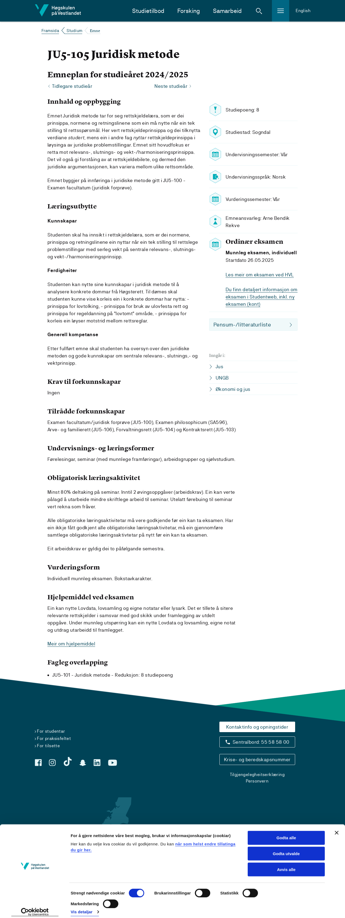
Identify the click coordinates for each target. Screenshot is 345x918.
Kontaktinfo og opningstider (257, 727)
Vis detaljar (81, 907)
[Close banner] (337, 828)
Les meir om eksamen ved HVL (260, 275)
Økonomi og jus (233, 389)
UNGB (222, 378)
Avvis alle (286, 865)
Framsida (50, 30)
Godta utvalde (286, 849)
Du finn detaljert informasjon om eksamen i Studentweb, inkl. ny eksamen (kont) (262, 297)
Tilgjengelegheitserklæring (257, 774)
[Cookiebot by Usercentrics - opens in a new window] (34, 907)
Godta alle (286, 833)
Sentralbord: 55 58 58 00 (261, 742)
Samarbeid (227, 11)
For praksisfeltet (54, 738)
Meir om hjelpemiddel (71, 643)
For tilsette (48, 745)
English (303, 10)
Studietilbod (148, 11)
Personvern (257, 781)
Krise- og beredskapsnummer (257, 759)
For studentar (51, 731)
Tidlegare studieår (72, 86)
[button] (259, 11)
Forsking (188, 11)
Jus (219, 366)
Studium (74, 30)
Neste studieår (170, 86)
